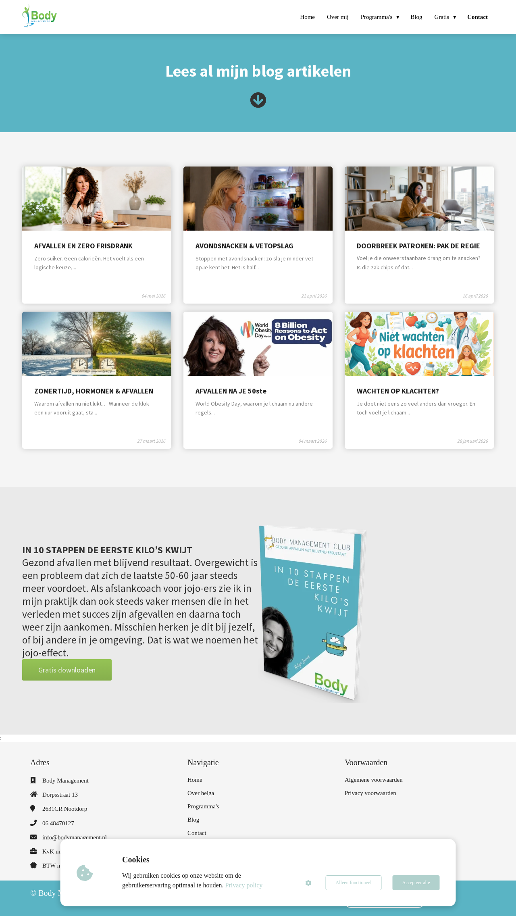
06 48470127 (58, 823)
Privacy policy (244, 885)
